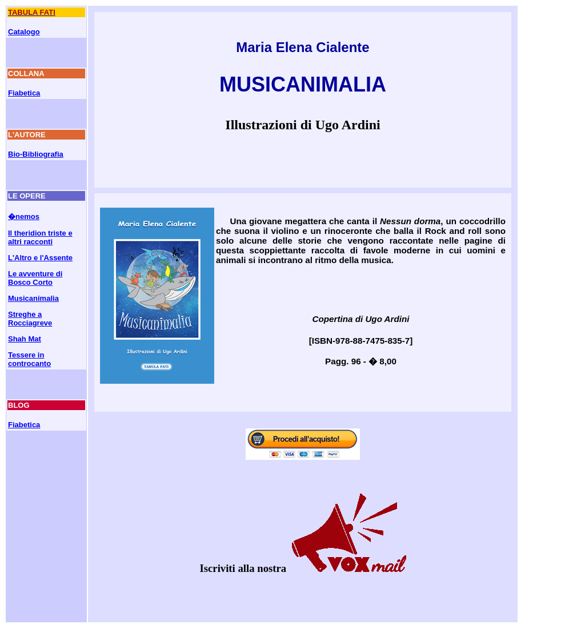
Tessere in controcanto (29, 359)
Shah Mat (24, 339)
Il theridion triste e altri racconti (40, 237)
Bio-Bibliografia (35, 154)
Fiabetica (24, 93)
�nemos (23, 216)
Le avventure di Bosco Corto (35, 278)
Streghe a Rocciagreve (30, 318)
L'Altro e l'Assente (40, 257)
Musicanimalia (33, 298)
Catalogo (24, 31)
